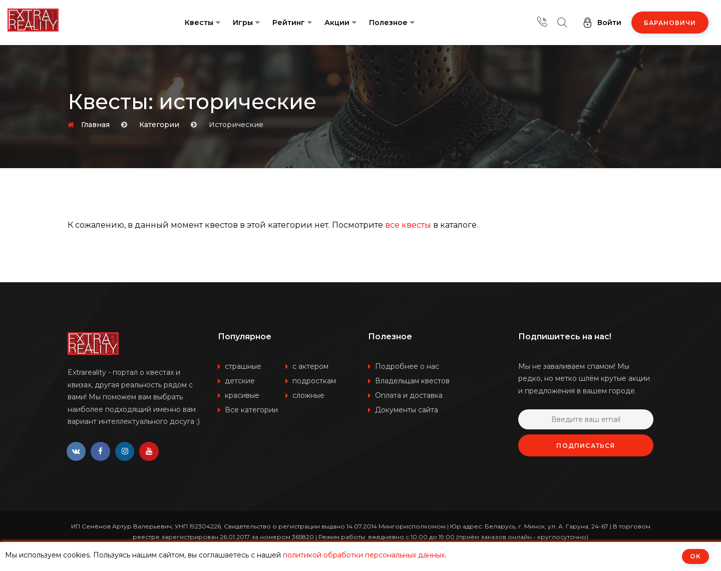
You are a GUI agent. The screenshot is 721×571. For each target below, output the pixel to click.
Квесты (199, 22)
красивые (242, 395)
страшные (243, 366)
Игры (243, 22)
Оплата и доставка (409, 395)
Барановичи (670, 23)
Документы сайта (406, 409)
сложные (308, 395)
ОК (695, 556)
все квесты (408, 225)
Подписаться (585, 445)
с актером (310, 366)
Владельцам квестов (412, 380)
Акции (336, 22)
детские (240, 380)
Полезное (388, 22)
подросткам (314, 380)
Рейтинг (288, 22)
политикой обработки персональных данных (364, 554)
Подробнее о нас (407, 366)
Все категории (251, 409)
